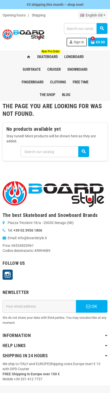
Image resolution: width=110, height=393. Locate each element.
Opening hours (14, 15)
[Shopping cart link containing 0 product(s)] (97, 42)
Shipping (38, 15)
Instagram (8, 275)
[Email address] (39, 306)
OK (91, 306)
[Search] (85, 28)
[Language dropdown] (92, 15)
